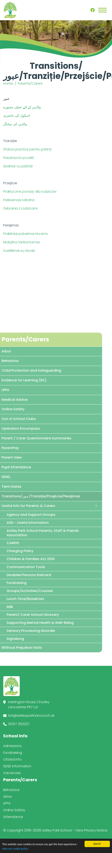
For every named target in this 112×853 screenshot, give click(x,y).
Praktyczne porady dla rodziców (29, 191)
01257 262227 (19, 724)
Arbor (7, 796)
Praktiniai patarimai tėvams (25, 233)
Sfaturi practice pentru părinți (27, 149)
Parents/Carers (30, 83)
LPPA (6, 803)
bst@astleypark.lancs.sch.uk (31, 715)
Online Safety (14, 810)
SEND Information (17, 766)
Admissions (12, 745)
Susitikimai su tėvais (19, 250)
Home (8, 83)
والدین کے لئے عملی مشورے (22, 107)
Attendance (13, 816)
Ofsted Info (12, 759)
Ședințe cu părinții (18, 166)
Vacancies (12, 772)
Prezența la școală (18, 157)
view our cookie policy (15, 848)
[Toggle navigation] (102, 10)
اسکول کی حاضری (16, 115)
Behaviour (11, 789)
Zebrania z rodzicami (20, 208)
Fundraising (12, 752)
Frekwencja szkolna (18, 200)
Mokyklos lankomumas (21, 242)
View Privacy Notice (91, 830)
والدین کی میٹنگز (15, 124)
